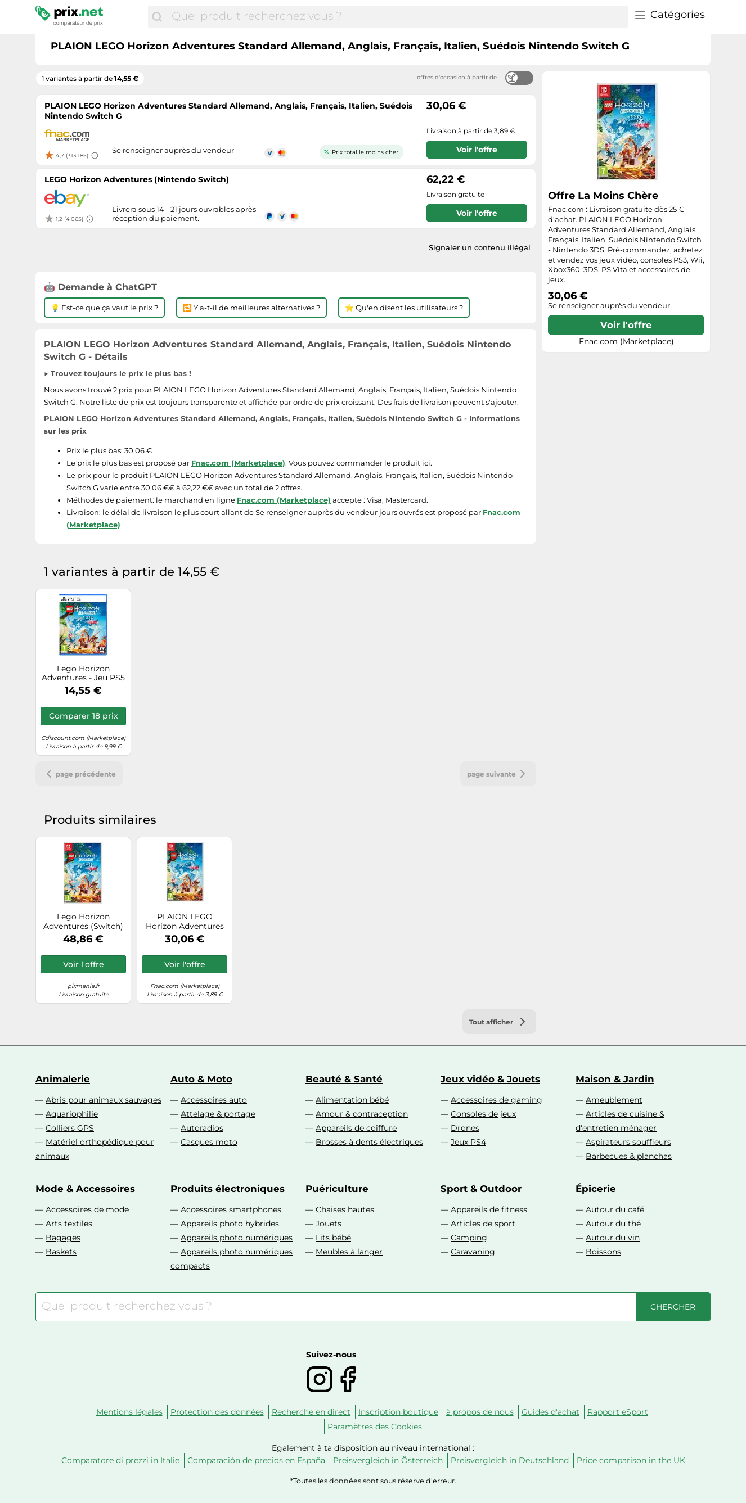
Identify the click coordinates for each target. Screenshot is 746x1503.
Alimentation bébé (352, 1100)
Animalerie (62, 1079)
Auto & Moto (201, 1079)
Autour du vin (613, 1238)
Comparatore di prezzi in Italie (120, 1460)
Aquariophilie (72, 1114)
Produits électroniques (227, 1188)
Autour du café (615, 1209)
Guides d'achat (550, 1412)
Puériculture (336, 1188)
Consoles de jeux (483, 1114)
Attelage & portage (218, 1114)
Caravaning (473, 1252)
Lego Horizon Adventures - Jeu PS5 (83, 673)
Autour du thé (613, 1223)
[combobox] (397, 17)
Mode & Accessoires (85, 1188)
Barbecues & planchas (629, 1156)
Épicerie (596, 1188)
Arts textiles (69, 1223)
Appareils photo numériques (237, 1238)
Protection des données (217, 1412)
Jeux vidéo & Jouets (490, 1079)
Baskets (61, 1252)
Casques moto (209, 1142)
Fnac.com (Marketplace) (238, 462)
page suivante (498, 773)
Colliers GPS (70, 1128)
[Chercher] (157, 17)
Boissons (603, 1252)
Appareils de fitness (489, 1209)
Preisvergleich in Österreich (388, 1460)
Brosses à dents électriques (369, 1142)
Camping (469, 1238)
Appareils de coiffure (356, 1128)
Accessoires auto (214, 1100)
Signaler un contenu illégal (480, 247)
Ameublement (614, 1100)
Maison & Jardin (615, 1079)
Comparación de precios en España (256, 1460)
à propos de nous (480, 1412)
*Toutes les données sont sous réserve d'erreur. (373, 1481)
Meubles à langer (349, 1252)
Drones (465, 1128)
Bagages (63, 1238)
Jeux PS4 (468, 1142)
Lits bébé (333, 1238)
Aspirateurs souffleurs (628, 1142)
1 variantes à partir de (90, 78)
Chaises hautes (345, 1209)
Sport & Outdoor (481, 1188)
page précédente (79, 773)
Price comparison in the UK (631, 1460)
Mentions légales (129, 1412)
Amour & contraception (362, 1114)
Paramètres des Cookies (374, 1426)
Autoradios (202, 1128)
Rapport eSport (617, 1412)
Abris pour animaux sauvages (103, 1100)
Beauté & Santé (344, 1079)
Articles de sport (483, 1223)
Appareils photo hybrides (230, 1223)
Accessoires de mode (87, 1209)
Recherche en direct (311, 1412)
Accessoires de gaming (496, 1100)
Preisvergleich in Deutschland (510, 1460)
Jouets (328, 1223)
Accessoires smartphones (231, 1209)
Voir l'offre (626, 325)
